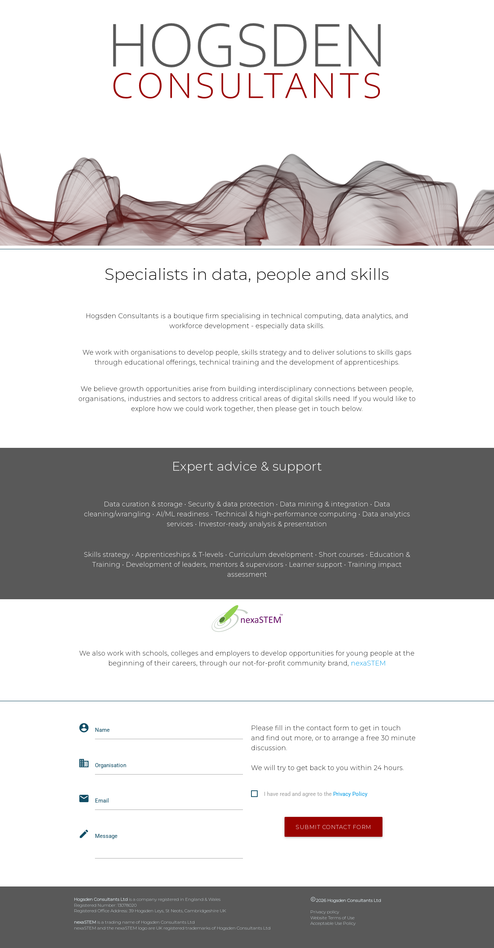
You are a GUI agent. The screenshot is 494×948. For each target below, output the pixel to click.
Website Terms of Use (332, 917)
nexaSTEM (368, 663)
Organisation (110, 765)
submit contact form (333, 827)
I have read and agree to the (315, 794)
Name (102, 730)
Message (106, 836)
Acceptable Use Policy (333, 923)
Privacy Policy (350, 794)
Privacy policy (324, 911)
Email (102, 800)
